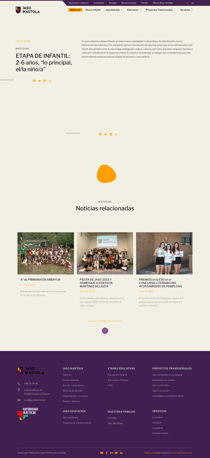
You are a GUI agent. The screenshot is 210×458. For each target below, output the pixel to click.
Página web (150, 453)
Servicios (186, 10)
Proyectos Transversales (160, 10)
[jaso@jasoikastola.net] (19, 400)
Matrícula (75, 10)
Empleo (113, 3)
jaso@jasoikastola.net (35, 400)
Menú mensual (129, 3)
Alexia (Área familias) (163, 3)
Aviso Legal (23, 453)
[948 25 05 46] (19, 383)
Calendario (99, 3)
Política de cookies (37, 453)
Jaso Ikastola (114, 10)
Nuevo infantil (93, 10)
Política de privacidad (56, 453)
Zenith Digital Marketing (181, 453)
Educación (134, 10)
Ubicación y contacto (78, 3)
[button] (34, 81)
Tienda (144, 3)
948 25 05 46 (31, 383)
